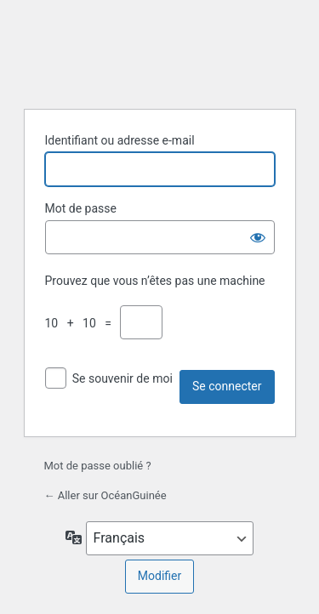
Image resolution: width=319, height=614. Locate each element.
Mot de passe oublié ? (97, 465)
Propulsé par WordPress (160, 52)
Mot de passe (81, 208)
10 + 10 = (81, 323)
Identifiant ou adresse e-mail (120, 140)
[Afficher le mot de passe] (258, 237)
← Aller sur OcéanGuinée (105, 495)
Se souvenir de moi (122, 378)
